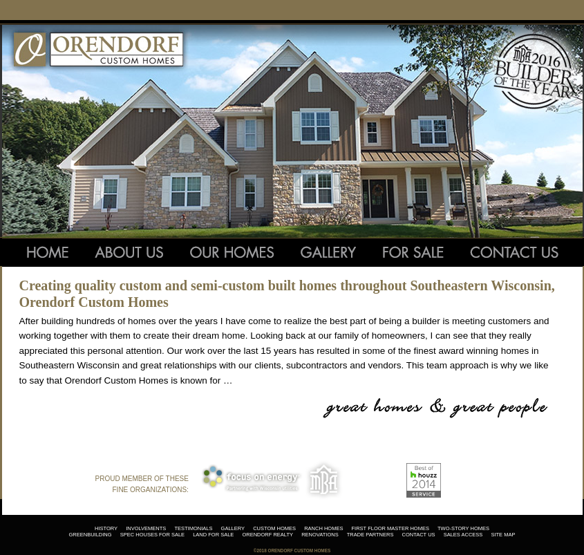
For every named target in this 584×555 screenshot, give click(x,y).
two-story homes (463, 528)
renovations (319, 535)
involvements (146, 528)
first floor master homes (390, 528)
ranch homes (323, 528)
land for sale (213, 535)
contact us (418, 535)
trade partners (370, 535)
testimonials (193, 528)
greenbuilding (90, 535)
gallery (233, 528)
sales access (463, 535)
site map (503, 535)
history (106, 528)
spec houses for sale (152, 535)
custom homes (274, 528)
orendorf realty (267, 535)
